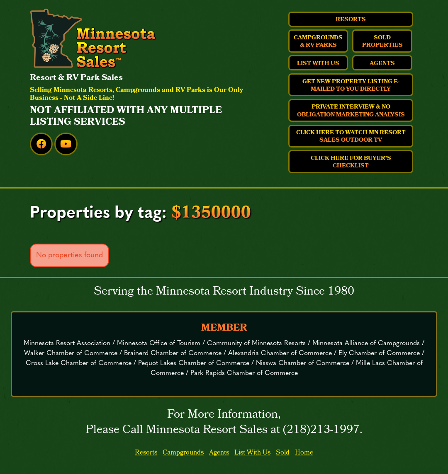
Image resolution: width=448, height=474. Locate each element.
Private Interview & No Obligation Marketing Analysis (351, 111)
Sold (283, 453)
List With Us (318, 64)
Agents (382, 64)
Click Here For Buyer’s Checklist (351, 162)
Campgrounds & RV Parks (318, 41)
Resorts (351, 20)
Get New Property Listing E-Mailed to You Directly (350, 85)
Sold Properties (382, 41)
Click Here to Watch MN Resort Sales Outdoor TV (351, 136)
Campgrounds (183, 453)
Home (304, 453)
